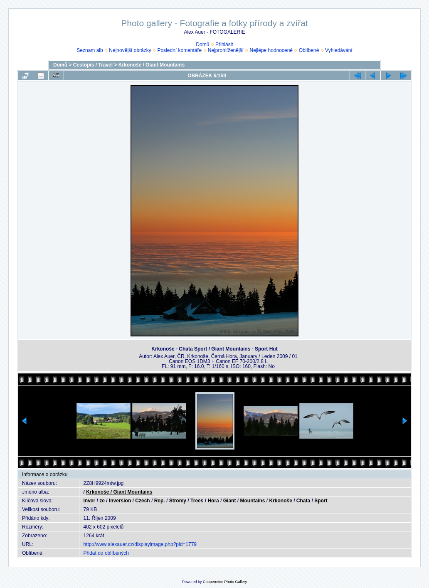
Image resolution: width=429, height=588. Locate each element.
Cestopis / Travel (93, 65)
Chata (303, 501)
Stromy (177, 501)
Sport (320, 501)
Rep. (159, 501)
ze (102, 501)
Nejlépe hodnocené (271, 50)
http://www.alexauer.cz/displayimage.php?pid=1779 (140, 544)
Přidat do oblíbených (106, 553)
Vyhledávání (339, 50)
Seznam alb (89, 50)
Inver (90, 501)
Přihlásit (224, 44)
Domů (202, 44)
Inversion (120, 501)
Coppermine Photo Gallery (225, 582)
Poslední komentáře (179, 50)
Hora (213, 501)
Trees (196, 501)
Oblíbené (309, 50)
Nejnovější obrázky (130, 50)
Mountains (252, 501)
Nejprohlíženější (226, 50)
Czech (142, 501)
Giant (229, 501)
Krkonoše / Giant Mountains (151, 65)
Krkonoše (280, 501)
